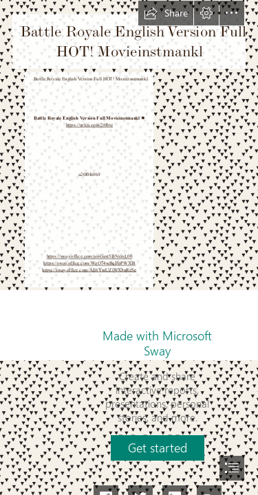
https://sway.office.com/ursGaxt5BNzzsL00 (88, 257)
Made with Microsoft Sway (157, 343)
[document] (129, 247)
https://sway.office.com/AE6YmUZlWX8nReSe (89, 270)
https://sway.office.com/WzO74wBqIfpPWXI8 (89, 263)
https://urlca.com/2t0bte (88, 125)
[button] (165, 13)
